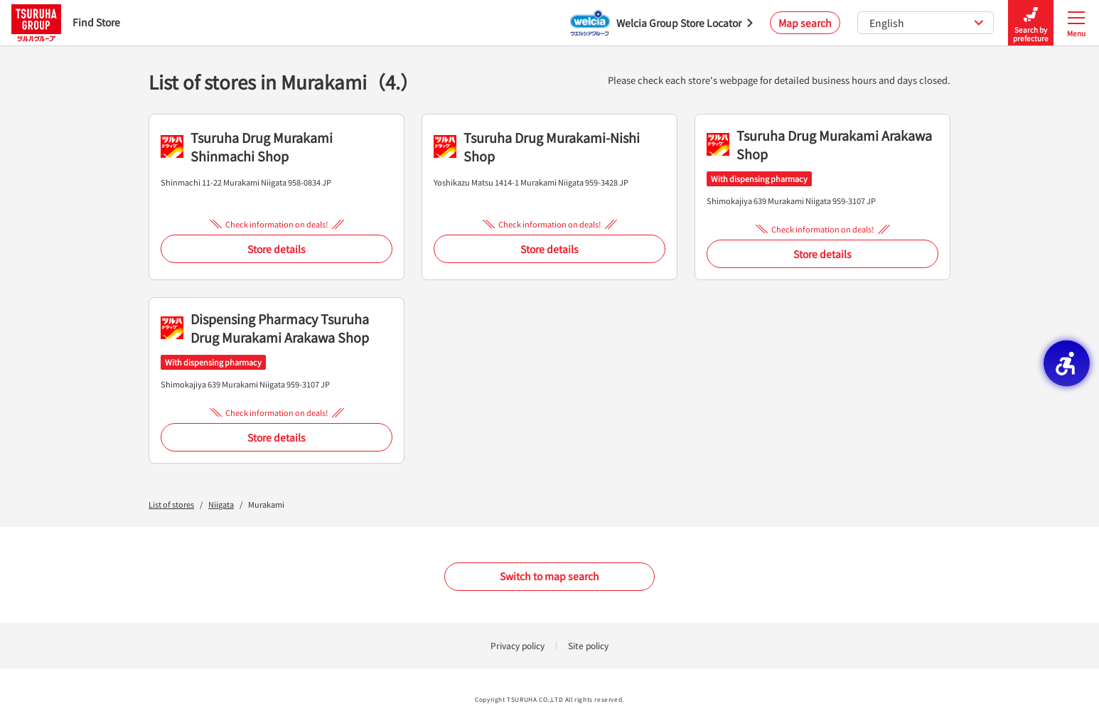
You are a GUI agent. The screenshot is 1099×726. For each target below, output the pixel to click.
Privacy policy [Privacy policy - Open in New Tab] (517, 645)
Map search (805, 23)
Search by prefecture (1031, 23)
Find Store (65, 22)
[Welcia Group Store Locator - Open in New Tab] (661, 23)
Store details (276, 249)
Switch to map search (549, 576)
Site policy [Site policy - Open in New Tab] (588, 645)
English (926, 23)
